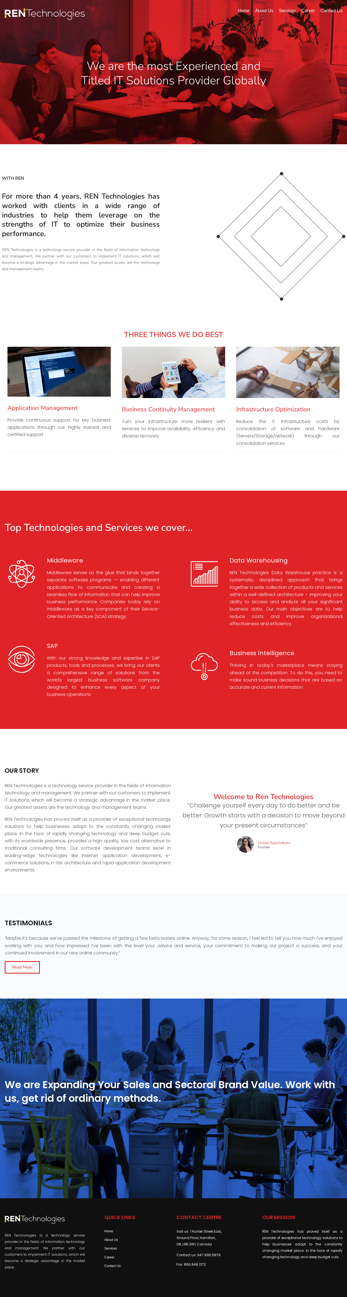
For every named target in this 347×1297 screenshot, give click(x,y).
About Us (111, 1240)
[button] (22, 967)
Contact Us (112, 1266)
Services (110, 1248)
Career (109, 1257)
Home (108, 1231)
